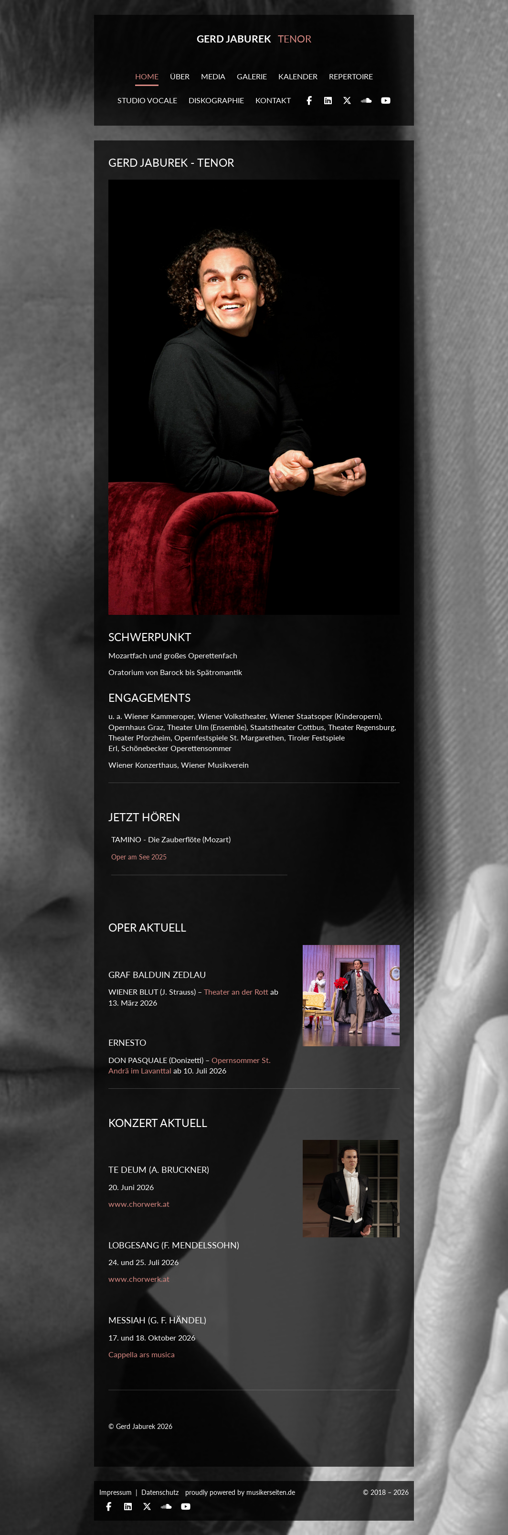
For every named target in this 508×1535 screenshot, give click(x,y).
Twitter (347, 101)
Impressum (115, 1492)
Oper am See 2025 (139, 857)
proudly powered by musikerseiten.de (240, 1492)
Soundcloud (366, 101)
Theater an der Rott (236, 991)
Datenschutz (160, 1492)
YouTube (385, 101)
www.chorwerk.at (138, 1203)
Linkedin (328, 101)
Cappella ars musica (141, 1354)
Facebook (308, 101)
